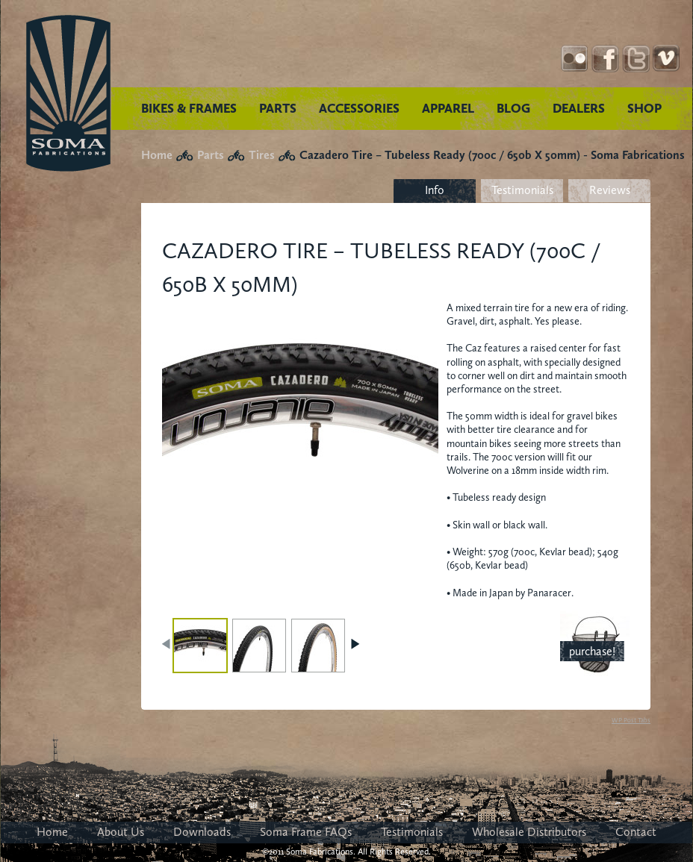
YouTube (666, 58)
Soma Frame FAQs (306, 832)
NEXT (354, 644)
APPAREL (448, 108)
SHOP (644, 108)
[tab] (435, 191)
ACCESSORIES (359, 108)
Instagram (574, 58)
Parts (210, 155)
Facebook (605, 58)
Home (157, 155)
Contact (635, 832)
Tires (262, 155)
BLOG (513, 108)
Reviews (609, 190)
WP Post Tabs (631, 720)
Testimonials (522, 190)
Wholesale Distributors (529, 832)
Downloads (202, 832)
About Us (120, 832)
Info (434, 190)
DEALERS (579, 108)
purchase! (592, 651)
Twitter (636, 58)
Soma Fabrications (68, 93)
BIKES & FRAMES (189, 108)
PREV (167, 644)
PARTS (277, 108)
